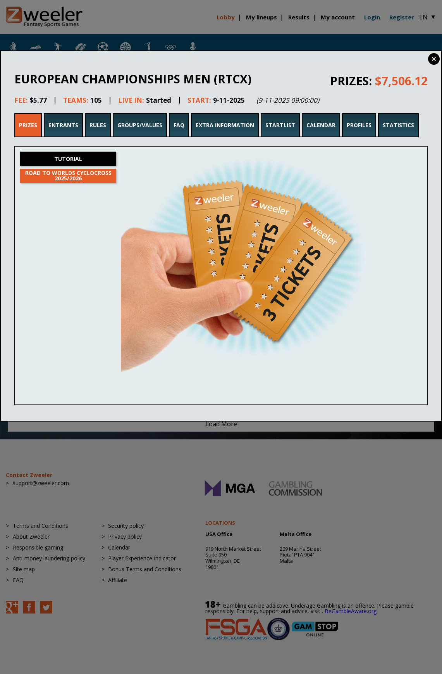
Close (434, 59)
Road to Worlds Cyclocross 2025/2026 (68, 175)
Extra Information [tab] (225, 125)
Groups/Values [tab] (139, 125)
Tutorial (68, 158)
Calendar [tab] (320, 125)
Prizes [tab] (28, 125)
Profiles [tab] (359, 125)
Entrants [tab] (63, 125)
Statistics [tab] (398, 125)
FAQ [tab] (179, 125)
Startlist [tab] (280, 125)
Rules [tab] (97, 125)
